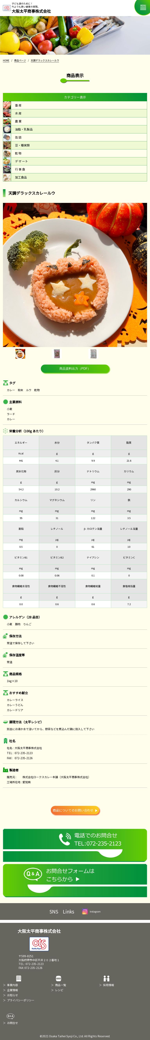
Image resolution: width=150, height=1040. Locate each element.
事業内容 (12, 985)
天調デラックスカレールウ (45, 60)
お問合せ (12, 1023)
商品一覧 (60, 985)
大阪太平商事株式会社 (39, 939)
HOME (6, 60)
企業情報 (12, 990)
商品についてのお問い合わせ (75, 810)
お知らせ (12, 995)
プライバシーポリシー (20, 1000)
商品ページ (20, 60)
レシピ (59, 990)
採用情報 (108, 985)
